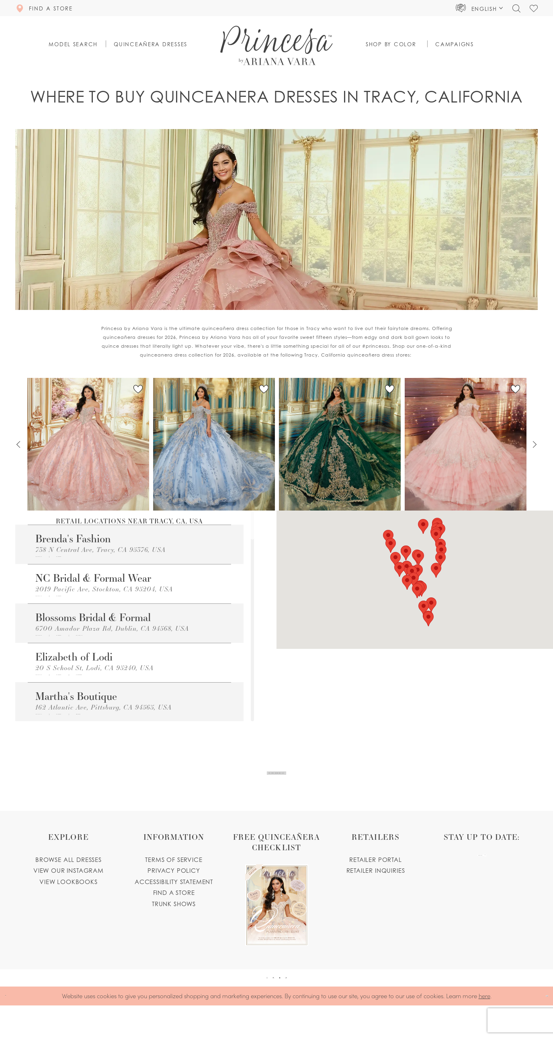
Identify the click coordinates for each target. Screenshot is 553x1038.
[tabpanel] (88, 444)
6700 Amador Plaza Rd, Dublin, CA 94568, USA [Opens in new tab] (112, 640)
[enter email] (482, 881)
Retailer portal (375, 877)
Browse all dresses (68, 877)
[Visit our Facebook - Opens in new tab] (244, 1003)
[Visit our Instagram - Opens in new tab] (287, 1003)
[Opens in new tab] (118, 559)
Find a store (174, 910)
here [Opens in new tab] (484, 1028)
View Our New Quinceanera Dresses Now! (277, 782)
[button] (479, 8)
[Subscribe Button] (512, 881)
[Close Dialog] (12, 1029)
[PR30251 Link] (214, 444)
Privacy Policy (173, 888)
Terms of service (173, 877)
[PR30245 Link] (88, 444)
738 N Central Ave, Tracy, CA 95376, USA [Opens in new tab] (100, 549)
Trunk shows (174, 921)
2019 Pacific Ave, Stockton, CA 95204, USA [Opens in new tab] (104, 595)
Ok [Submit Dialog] (539, 1028)
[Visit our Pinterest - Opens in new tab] (266, 1003)
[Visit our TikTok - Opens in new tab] (308, 1003)
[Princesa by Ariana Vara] (276, 45)
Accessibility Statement (174, 899)
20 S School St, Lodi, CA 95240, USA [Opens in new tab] (94, 686)
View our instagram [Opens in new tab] (68, 888)
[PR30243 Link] (465, 444)
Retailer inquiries (375, 888)
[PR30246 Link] (340, 444)
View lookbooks (68, 899)
